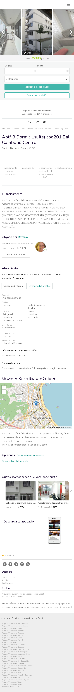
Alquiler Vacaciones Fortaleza (13, 659)
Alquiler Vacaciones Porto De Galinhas (17, 675)
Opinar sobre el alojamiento (15, 461)
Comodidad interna (13, 286)
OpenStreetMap (55, 427)
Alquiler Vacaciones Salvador (13, 645)
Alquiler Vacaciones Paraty (12, 642)
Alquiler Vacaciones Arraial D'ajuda (15, 680)
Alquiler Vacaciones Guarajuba (13, 684)
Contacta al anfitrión (37, 95)
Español (8, 555)
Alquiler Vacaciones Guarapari (13, 647)
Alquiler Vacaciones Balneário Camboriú (17, 666)
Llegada (8, 65)
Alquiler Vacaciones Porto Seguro (15, 652)
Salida (40, 65)
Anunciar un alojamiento (12, 596)
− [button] (4, 392)
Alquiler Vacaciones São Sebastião (15, 661)
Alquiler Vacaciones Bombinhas (14, 631)
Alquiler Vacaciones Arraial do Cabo (16, 654)
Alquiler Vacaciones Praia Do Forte (15, 677)
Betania (23, 237)
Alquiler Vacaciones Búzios (12, 635)
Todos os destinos (10, 687)
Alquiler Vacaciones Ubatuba (13, 633)
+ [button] (4, 388)
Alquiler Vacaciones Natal (12, 673)
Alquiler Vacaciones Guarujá (12, 638)
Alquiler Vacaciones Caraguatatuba (15, 649)
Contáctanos (7, 583)
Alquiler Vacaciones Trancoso (13, 682)
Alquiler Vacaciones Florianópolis (15, 626)
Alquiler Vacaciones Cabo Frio (13, 628)
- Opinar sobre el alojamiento (30, 455)
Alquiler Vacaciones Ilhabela (13, 663)
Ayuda (5, 580)
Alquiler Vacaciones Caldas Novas (15, 668)
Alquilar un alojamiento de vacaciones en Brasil (23, 594)
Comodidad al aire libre (39, 286)
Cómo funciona (8, 577)
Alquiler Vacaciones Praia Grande (14, 640)
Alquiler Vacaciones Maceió (12, 656)
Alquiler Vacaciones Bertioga (13, 670)
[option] (37, 32)
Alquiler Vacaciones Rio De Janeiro (15, 624)
